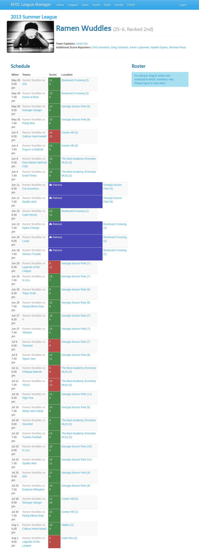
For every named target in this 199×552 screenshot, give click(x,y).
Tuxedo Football (31, 437)
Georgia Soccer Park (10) (76, 446)
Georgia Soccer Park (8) (75, 354)
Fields (107, 4)
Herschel (27, 424)
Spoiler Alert (29, 201)
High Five (27, 397)
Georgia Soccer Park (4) (75, 472)
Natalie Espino (159, 47)
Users (85, 4)
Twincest (27, 345)
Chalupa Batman (32, 371)
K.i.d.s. (26, 280)
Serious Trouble (31, 254)
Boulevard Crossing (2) (75, 80)
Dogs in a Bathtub (32, 149)
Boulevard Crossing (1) (75, 210)
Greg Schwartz (120, 47)
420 (24, 83)
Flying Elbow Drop (33, 306)
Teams (96, 4)
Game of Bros (30, 97)
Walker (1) (67, 524)
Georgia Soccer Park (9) (75, 407)
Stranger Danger (32, 110)
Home (60, 4)
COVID (131, 4)
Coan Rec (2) (69, 537)
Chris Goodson (101, 47)
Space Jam (29, 358)
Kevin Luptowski (139, 47)
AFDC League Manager (31, 4)
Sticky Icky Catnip (32, 410)
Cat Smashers (30, 188)
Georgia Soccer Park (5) (75, 106)
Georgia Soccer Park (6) (75, 119)
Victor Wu (82, 43)
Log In (183, 4)
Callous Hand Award (34, 136)
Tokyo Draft (29, 293)
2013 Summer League (34, 17)
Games (119, 4)
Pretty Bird (28, 123)
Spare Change (30, 227)
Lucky (25, 240)
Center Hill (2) (69, 132)
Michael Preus (177, 47)
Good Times (29, 175)
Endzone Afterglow (33, 489)
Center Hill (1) (69, 511)
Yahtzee (27, 332)
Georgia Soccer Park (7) (75, 263)
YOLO (26, 384)
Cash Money (29, 214)
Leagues (73, 4)
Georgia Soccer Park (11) (76, 394)
